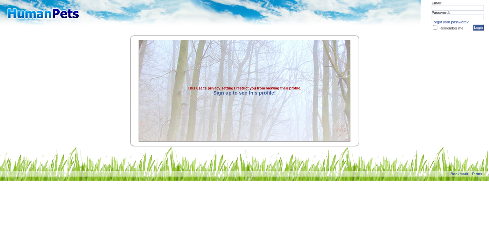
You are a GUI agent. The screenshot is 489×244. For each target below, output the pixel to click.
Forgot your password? (450, 22)
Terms (477, 174)
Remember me (451, 28)
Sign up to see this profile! (244, 93)
